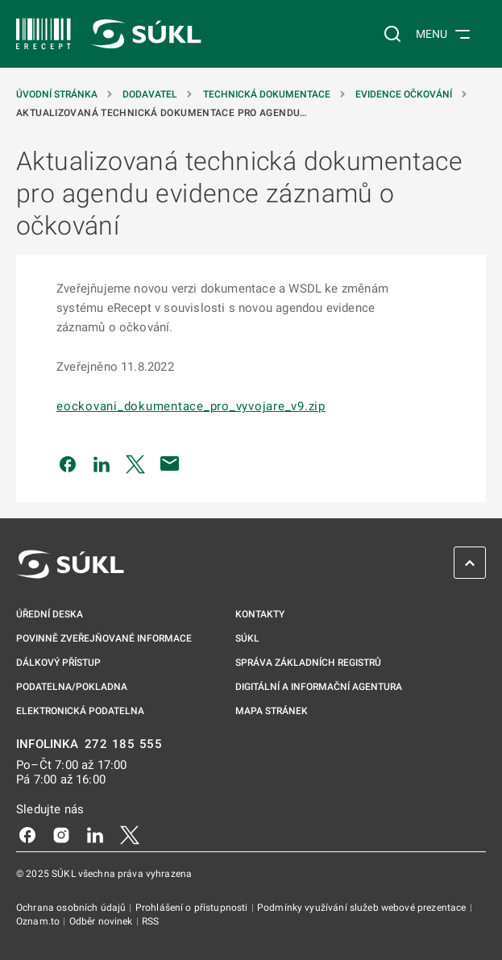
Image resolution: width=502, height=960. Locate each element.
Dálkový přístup (58, 662)
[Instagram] (61, 834)
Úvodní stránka (58, 94)
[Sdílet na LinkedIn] (101, 463)
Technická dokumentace (268, 94)
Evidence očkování (404, 94)
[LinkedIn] (95, 834)
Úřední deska (49, 614)
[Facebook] (27, 834)
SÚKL (247, 638)
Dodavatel (151, 94)
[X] (129, 834)
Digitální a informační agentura (318, 686)
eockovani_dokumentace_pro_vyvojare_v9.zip (191, 406)
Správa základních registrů (308, 662)
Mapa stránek (271, 711)
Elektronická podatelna (80, 711)
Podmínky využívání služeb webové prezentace (363, 907)
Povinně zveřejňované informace (104, 638)
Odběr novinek (102, 921)
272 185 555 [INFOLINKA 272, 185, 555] (124, 744)
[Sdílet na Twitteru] (135, 463)
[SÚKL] (43, 34)
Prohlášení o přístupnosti (193, 907)
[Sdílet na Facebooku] (67, 463)
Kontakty (259, 614)
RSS (150, 921)
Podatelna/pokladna (71, 686)
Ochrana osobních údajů (72, 907)
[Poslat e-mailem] (170, 463)
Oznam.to (39, 921)
